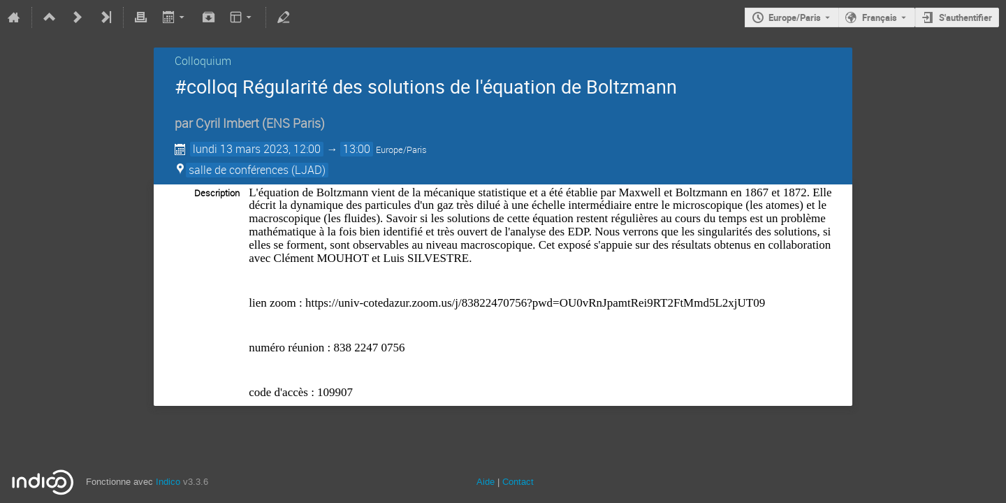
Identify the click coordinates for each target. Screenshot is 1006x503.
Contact (518, 482)
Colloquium (203, 60)
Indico (168, 482)
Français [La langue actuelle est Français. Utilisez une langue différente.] (879, 17)
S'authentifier (965, 17)
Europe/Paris (794, 17)
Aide (485, 482)
